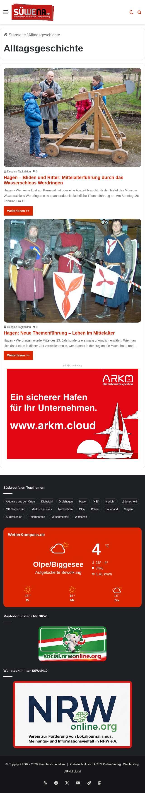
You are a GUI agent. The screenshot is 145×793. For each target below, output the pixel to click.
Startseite (15, 35)
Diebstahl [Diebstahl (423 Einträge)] (47, 501)
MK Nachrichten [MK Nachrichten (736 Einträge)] (15, 509)
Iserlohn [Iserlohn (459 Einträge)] (110, 501)
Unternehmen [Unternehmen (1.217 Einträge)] (37, 517)
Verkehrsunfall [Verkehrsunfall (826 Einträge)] (60, 517)
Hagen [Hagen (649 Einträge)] (83, 501)
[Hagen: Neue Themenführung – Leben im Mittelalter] (72, 271)
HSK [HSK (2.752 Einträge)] (96, 501)
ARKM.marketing (72, 365)
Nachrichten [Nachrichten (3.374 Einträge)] (65, 509)
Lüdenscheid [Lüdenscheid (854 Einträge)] (129, 501)
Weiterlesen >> (18, 211)
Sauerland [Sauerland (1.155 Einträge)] (111, 509)
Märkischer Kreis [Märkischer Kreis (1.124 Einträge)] (41, 509)
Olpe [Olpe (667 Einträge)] (82, 509)
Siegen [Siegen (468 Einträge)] (128, 509)
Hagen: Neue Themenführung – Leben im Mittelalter (59, 332)
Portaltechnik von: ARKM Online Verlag (95, 764)
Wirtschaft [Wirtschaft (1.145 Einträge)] (81, 517)
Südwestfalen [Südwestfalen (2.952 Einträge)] (14, 517)
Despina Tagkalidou (19, 171)
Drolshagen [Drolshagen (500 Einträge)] (66, 501)
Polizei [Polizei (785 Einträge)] (95, 509)
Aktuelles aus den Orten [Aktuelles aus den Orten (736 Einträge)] (20, 501)
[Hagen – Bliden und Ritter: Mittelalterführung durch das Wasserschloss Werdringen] (72, 117)
